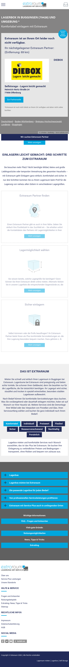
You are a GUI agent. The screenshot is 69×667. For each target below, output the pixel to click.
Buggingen (17, 125)
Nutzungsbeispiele (8, 600)
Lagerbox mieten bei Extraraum (24, 483)
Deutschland (7, 122)
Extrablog (34, 546)
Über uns (5, 576)
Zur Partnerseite (14, 100)
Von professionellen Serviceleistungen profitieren (33, 498)
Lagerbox (14, 475)
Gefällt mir (21, 641)
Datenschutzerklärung (10, 624)
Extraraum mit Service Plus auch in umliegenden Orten (36, 506)
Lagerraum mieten (43, 661)
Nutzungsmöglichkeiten (35, 533)
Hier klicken (63, 35)
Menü (4, 4)
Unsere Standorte (8, 583)
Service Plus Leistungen (11, 579)
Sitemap (4, 607)
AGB (3, 628)
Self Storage (63, 661)
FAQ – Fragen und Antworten (34, 521)
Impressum (6, 621)
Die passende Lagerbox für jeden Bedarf (28, 491)
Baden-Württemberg (24, 122)
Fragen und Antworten (10, 596)
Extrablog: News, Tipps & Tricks (14, 603)
